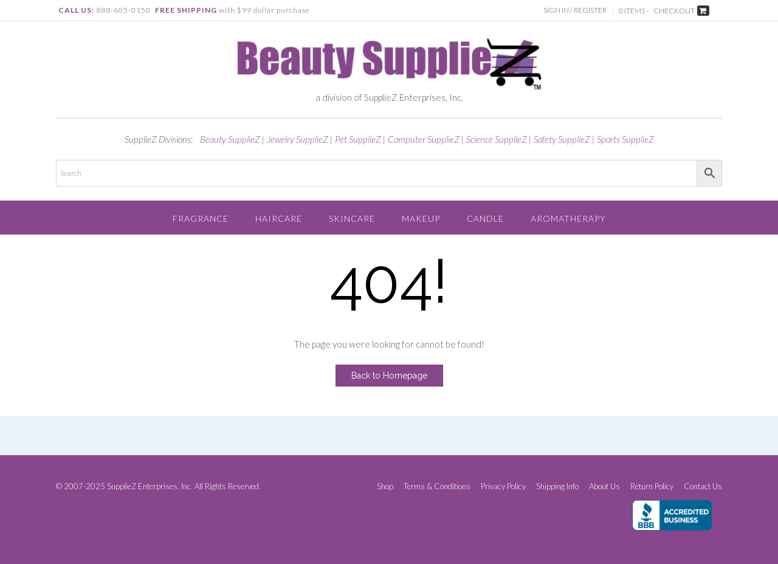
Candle (485, 218)
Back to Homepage (389, 375)
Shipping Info (557, 486)
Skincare (352, 218)
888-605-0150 (123, 10)
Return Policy (651, 486)
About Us (604, 486)
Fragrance (201, 218)
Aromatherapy (568, 218)
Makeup (421, 218)
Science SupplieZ (496, 139)
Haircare (278, 218)
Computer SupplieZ (424, 139)
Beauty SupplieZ (230, 139)
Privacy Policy (503, 486)
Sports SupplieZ (625, 139)
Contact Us (703, 486)
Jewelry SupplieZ (297, 139)
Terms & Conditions (437, 486)
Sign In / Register (575, 10)
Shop (385, 486)
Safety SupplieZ (562, 139)
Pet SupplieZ (358, 139)
